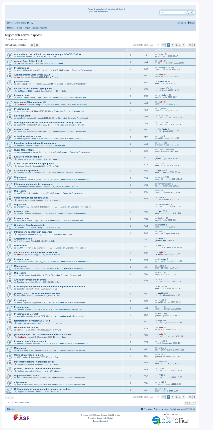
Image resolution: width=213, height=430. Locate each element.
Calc (54, 57)
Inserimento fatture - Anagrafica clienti (34, 361)
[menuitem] (29, 23)
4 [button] (179, 45)
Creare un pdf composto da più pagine (34, 163)
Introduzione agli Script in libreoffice (33, 232)
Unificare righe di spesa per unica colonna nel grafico (42, 389)
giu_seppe (21, 111)
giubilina (20, 268)
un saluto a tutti (22, 115)
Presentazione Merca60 (26, 314)
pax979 (23, 392)
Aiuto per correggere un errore (30, 279)
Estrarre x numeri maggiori (28, 157)
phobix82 (20, 343)
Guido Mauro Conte (24, 150)
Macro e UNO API (71, 187)
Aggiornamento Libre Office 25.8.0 (32, 75)
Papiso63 (20, 214)
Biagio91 (20, 289)
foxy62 (19, 193)
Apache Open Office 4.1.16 (28, 61)
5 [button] (183, 45)
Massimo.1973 (26, 91)
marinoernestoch (27, 187)
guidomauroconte (24, 152)
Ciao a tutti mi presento (26, 170)
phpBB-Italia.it (108, 418)
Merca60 (20, 316)
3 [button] (176, 45)
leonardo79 (21, 179)
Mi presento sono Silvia (26, 375)
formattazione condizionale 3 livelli (32, 321)
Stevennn (20, 173)
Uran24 (20, 275)
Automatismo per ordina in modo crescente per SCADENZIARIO (47, 54)
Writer (59, 371)
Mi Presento (20, 245)
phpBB (91, 415)
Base (64, 337)
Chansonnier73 (23, 207)
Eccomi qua (20, 300)
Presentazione (21, 68)
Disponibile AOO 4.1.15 (26, 327)
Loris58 (20, 309)
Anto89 (19, 241)
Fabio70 (20, 350)
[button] (163, 45)
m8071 (19, 357)
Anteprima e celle (23, 239)
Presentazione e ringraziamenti (30, 341)
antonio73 (21, 125)
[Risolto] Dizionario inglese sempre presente (37, 368)
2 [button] (172, 45)
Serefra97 (21, 221)
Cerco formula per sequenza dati (31, 197)
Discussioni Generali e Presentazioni (77, 70)
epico (22, 159)
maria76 (20, 385)
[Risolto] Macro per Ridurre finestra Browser (37, 293)
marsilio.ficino (22, 97)
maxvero (20, 57)
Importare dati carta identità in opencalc (35, 143)
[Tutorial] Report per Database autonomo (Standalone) (42, 334)
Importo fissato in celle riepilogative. (33, 88)
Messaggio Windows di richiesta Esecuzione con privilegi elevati (48, 122)
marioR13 (21, 118)
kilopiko (23, 323)
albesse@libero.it (24, 70)
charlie (19, 63)
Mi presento (20, 177)
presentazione (21, 81)
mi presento (20, 382)
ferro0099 (24, 228)
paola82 (20, 303)
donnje (19, 139)
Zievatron (20, 282)
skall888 (20, 248)
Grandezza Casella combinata (29, 225)
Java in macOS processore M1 (30, 102)
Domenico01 (22, 84)
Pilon (22, 371)
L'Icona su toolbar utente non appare (33, 184)
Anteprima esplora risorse (27, 136)
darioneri (20, 145)
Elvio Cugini (21, 132)
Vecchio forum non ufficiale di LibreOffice (36, 252)
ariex (22, 166)
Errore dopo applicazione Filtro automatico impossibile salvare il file (49, 286)
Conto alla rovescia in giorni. (29, 355)
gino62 (23, 235)
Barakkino (21, 296)
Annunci (60, 63)
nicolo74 (23, 200)
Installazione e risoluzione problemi (70, 125)
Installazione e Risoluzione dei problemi (71, 105)
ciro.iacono (21, 261)
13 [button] (190, 45)
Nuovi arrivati (59, 145)
